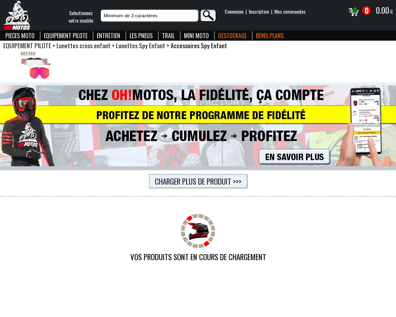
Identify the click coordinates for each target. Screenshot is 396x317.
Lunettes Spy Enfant (140, 45)
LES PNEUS (141, 35)
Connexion (234, 11)
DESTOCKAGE (232, 35)
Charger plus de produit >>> (198, 181)
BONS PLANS (270, 35)
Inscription (259, 11)
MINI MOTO (196, 35)
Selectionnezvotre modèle (81, 16)
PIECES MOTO (20, 35)
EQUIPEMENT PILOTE (65, 35)
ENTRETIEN (108, 35)
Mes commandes (290, 11)
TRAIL (168, 35)
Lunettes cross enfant (84, 45)
